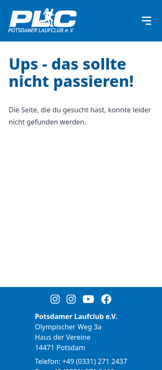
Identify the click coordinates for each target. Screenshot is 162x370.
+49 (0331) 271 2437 (94, 361)
